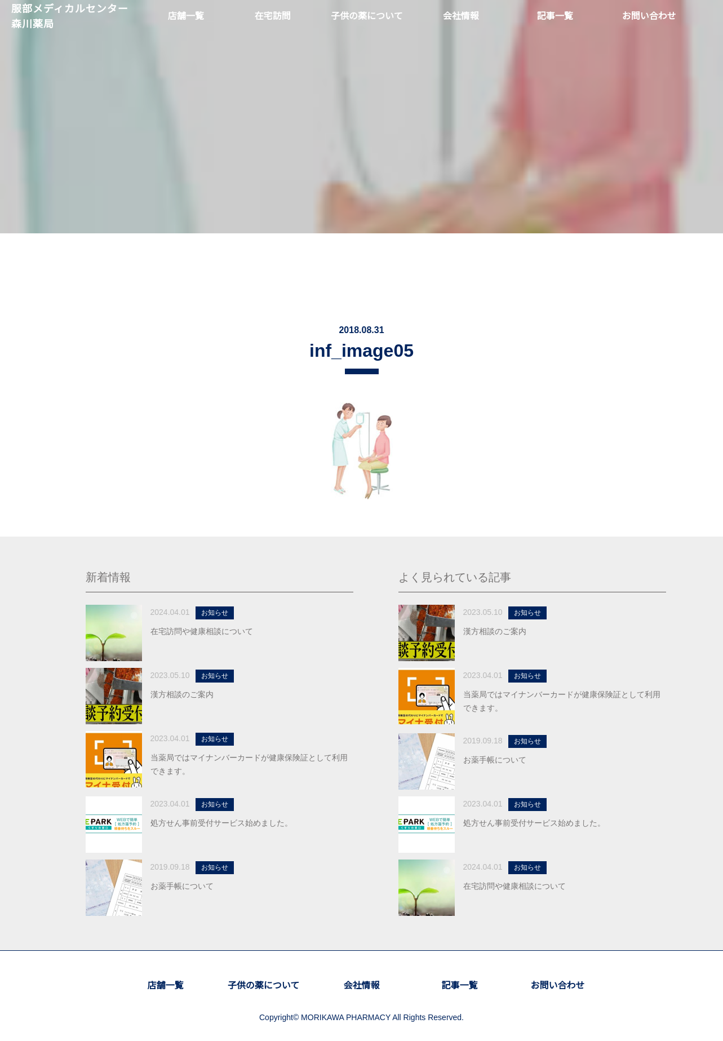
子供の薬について (264, 986)
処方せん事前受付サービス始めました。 (221, 823)
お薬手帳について (182, 886)
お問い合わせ (557, 986)
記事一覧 (459, 986)
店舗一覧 (165, 986)
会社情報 (361, 986)
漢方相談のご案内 (182, 694)
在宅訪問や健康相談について (201, 631)
